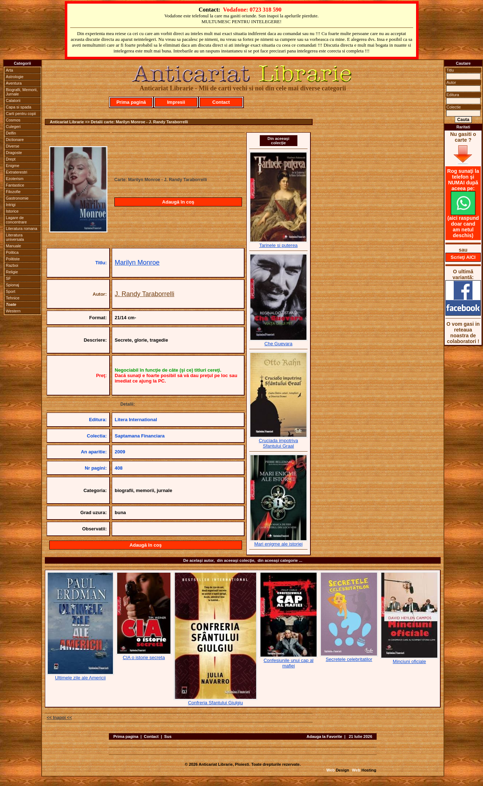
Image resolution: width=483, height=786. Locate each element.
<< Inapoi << (59, 717)
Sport (10, 291)
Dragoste (14, 152)
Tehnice (13, 298)
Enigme (12, 165)
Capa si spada (18, 107)
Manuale (13, 246)
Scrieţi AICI (463, 257)
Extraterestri (16, 172)
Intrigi (11, 204)
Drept (11, 159)
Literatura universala (15, 237)
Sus (167, 736)
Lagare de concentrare (16, 219)
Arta (9, 70)
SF (8, 278)
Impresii (176, 102)
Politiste (13, 259)
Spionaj (12, 285)
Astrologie (15, 76)
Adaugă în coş (178, 202)
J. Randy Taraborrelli (144, 294)
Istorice (12, 211)
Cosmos (13, 120)
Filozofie (13, 191)
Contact (221, 102)
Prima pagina (125, 736)
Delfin (11, 133)
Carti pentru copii (21, 113)
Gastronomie (17, 198)
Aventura (14, 83)
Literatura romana (21, 228)
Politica (12, 252)
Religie (12, 272)
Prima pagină (131, 102)
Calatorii (13, 100)
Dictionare (15, 139)
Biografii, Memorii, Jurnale (22, 91)
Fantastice (15, 185)
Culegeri (13, 126)
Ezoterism (15, 178)
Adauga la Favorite (324, 736)
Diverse (12, 146)
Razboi (12, 265)
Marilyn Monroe (137, 262)
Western (13, 311)
